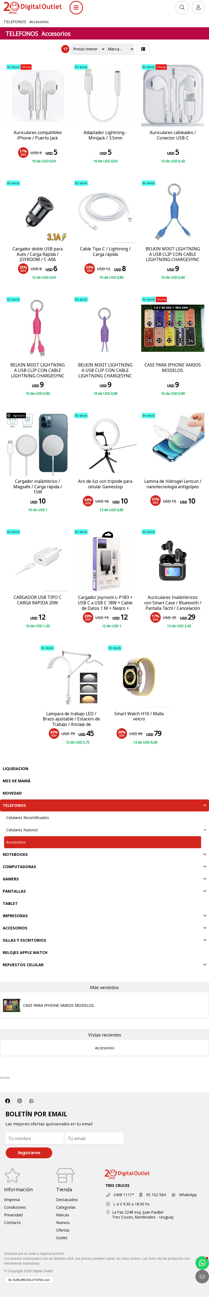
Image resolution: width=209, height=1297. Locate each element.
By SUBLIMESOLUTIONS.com (29, 1279)
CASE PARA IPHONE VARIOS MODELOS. (59, 1005)
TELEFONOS (15, 21)
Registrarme (29, 1152)
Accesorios (39, 21)
